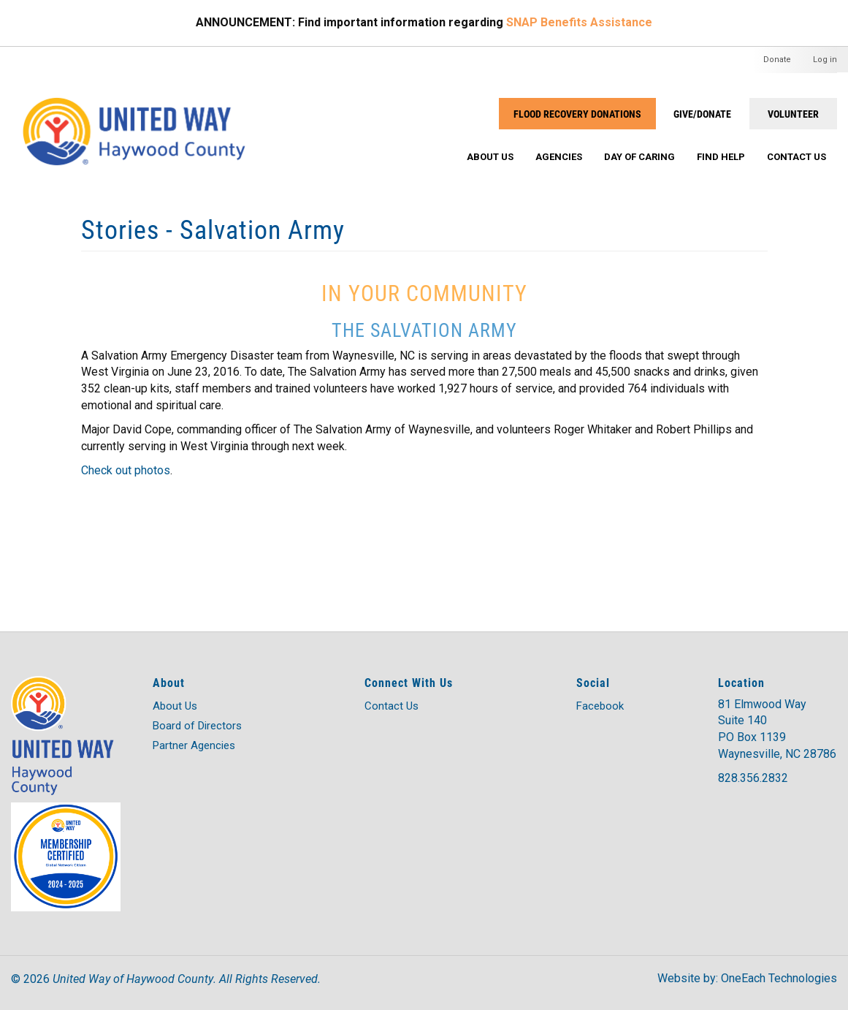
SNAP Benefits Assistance (579, 22)
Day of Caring (639, 156)
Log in (825, 59)
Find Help (721, 156)
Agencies (558, 156)
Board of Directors (197, 725)
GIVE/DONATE (702, 114)
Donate (777, 59)
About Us (490, 156)
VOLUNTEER (793, 114)
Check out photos (125, 470)
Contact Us (796, 156)
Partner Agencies (194, 745)
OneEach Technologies (779, 978)
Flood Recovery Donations (577, 114)
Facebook (600, 706)
